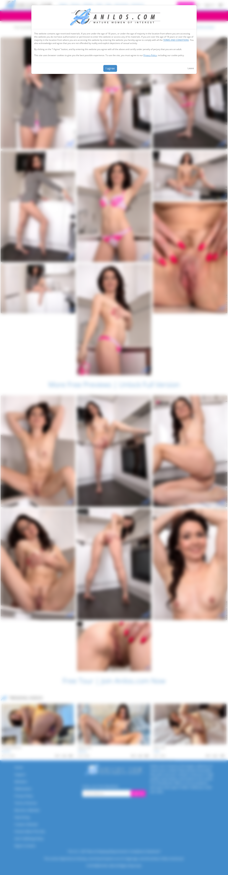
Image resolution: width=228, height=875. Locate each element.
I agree (110, 68)
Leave (191, 68)
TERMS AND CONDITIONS (176, 39)
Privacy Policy (150, 55)
